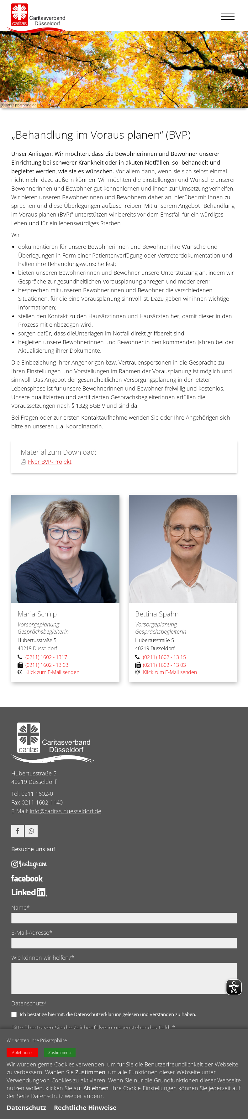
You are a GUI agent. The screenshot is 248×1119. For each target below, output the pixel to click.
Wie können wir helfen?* (42, 957)
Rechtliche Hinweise (85, 1109)
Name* (20, 907)
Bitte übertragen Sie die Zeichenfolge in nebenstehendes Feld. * (93, 1027)
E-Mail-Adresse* (31, 932)
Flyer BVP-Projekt (46, 461)
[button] (17, 831)
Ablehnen (21, 1054)
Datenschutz (26, 1109)
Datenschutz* (29, 1003)
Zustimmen (58, 1054)
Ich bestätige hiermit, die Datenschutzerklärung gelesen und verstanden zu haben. (108, 1014)
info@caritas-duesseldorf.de (65, 811)
